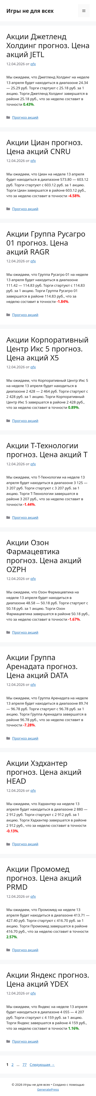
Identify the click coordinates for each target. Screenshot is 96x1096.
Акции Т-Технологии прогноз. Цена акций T (47, 449)
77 (25, 1064)
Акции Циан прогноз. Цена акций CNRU (44, 146)
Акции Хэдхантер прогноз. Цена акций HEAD (44, 772)
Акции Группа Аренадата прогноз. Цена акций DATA (42, 666)
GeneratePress (48, 1089)
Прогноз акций (25, 117)
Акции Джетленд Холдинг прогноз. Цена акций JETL (48, 45)
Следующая (42, 1064)
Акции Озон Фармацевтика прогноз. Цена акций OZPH (44, 555)
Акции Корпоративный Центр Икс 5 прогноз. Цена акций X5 (47, 349)
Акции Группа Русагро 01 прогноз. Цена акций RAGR (45, 243)
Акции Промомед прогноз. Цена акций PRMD (44, 878)
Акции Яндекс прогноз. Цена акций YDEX (47, 979)
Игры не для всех (30, 10)
